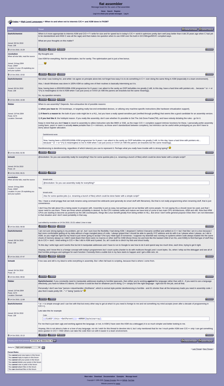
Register (117, 11)
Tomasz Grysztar (110, 380)
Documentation (109, 376)
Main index (89, 376)
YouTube (131, 380)
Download (98, 376)
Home (103, 11)
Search (109, 11)
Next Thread (208, 349)
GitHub (124, 380)
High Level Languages (32, 21)
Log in (126, 14)
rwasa (118, 383)
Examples (120, 376)
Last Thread (197, 349)
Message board (131, 376)
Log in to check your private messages (107, 14)
